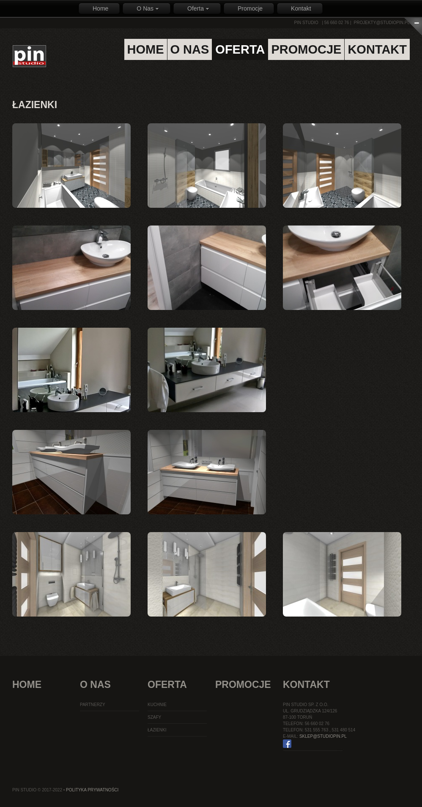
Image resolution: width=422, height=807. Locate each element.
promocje (306, 49)
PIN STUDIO (306, 22)
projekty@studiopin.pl (382, 22)
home (145, 49)
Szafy (154, 717)
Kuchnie (157, 704)
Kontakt (301, 8)
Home (100, 8)
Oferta (198, 8)
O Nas (148, 8)
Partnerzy (92, 704)
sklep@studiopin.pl (323, 736)
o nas (189, 49)
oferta (240, 49)
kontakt (377, 49)
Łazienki (157, 730)
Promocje (250, 8)
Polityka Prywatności (92, 790)
